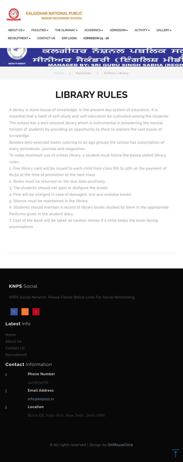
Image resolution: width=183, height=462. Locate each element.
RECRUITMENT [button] (19, 38)
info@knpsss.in (41, 399)
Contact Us (15, 348)
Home (59, 73)
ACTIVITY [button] (142, 30)
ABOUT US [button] (16, 30)
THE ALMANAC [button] (66, 30)
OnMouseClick (120, 445)
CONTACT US (46, 38)
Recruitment (16, 355)
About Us (13, 341)
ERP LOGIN (69, 38)
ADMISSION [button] (119, 30)
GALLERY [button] (164, 30)
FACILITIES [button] (39, 30)
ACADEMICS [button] (93, 30)
